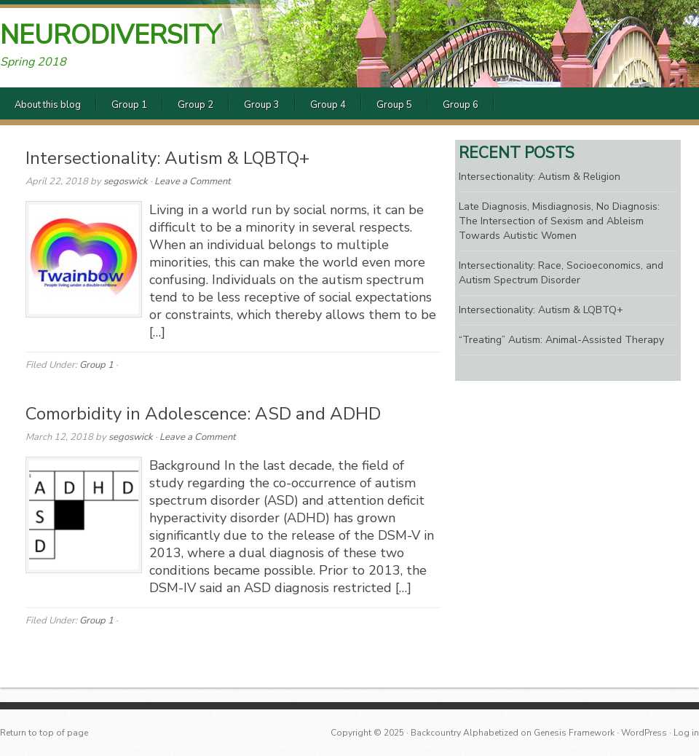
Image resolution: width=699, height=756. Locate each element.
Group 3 (262, 104)
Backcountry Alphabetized (464, 733)
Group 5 (394, 104)
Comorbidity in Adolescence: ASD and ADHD (203, 413)
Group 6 (460, 104)
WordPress (644, 733)
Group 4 (328, 104)
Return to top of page (44, 733)
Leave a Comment (192, 181)
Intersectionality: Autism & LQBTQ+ (167, 158)
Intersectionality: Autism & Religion (539, 177)
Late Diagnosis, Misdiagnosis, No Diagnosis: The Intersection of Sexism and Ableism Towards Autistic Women (559, 221)
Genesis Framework (574, 733)
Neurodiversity (110, 35)
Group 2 (195, 104)
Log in (686, 733)
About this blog (48, 104)
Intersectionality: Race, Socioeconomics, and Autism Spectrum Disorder (561, 273)
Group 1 (129, 104)
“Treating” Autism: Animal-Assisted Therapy (561, 340)
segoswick (125, 181)
